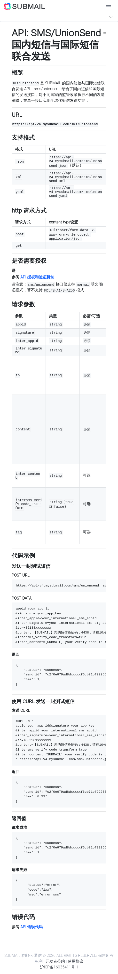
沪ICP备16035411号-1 (59, 967)
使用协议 (75, 961)
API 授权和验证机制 (37, 277)
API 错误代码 (31, 927)
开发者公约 (55, 961)
